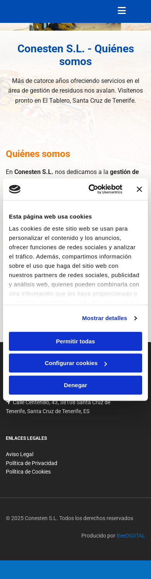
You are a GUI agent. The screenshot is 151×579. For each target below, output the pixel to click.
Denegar (75, 385)
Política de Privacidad (31, 463)
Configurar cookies (76, 363)
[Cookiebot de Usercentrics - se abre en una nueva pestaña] (91, 189)
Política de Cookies (28, 472)
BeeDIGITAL (131, 535)
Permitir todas (75, 341)
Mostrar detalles (104, 318)
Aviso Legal (19, 454)
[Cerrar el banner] (139, 189)
